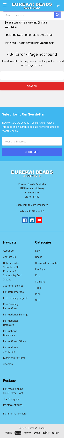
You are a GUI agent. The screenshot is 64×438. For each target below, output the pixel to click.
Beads (38, 256)
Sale (37, 300)
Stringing (40, 281)
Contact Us (9, 256)
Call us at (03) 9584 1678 (32, 210)
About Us (8, 250)
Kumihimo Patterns (14, 357)
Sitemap (8, 363)
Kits (37, 275)
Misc (37, 293)
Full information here (14, 413)
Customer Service (13, 285)
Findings (40, 269)
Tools (38, 287)
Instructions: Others (14, 341)
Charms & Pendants (46, 262)
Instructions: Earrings (15, 314)
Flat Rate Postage (13, 291)
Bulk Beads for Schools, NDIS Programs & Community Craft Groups (13, 271)
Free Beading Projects (15, 297)
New (37, 250)
